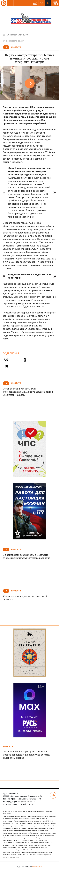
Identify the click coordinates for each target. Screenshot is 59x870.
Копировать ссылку (13, 40)
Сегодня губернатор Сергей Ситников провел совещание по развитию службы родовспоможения (26, 754)
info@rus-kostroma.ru (26, 801)
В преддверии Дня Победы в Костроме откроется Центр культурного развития (26, 556)
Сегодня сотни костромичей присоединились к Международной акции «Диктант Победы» (28, 391)
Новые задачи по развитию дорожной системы (25, 598)
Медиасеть (37, 866)
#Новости (16, 47)
